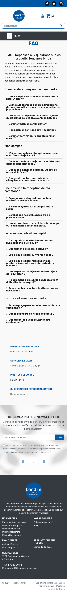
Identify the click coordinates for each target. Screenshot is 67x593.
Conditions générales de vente (50, 583)
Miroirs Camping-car (12, 525)
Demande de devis (43, 547)
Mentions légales (47, 586)
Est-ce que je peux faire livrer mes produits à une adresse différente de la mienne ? (30, 263)
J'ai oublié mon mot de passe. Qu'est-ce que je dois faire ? (31, 171)
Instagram (61, 3)
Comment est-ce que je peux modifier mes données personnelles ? (33, 162)
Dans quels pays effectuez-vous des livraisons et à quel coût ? (29, 241)
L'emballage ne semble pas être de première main (28, 216)
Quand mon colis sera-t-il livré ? (28, 248)
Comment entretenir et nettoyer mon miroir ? (30, 137)
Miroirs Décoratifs (11, 532)
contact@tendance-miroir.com (22, 568)
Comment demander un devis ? (28, 124)
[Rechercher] (33, 26)
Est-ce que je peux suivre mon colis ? (31, 254)
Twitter (54, 3)
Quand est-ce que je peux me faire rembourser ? (28, 321)
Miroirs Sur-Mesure (11, 535)
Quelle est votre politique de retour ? (31, 313)
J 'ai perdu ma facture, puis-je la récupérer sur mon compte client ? (27, 179)
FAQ (36, 525)
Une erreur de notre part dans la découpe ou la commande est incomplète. (32, 224)
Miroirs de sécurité (11, 528)
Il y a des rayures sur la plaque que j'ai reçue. (30, 207)
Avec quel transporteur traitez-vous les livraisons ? (32, 289)
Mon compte (8, 547)
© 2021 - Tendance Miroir (14, 583)
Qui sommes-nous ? (44, 522)
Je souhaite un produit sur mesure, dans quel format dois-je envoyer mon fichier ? (32, 116)
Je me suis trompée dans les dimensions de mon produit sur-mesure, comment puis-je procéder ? (33, 107)
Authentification (10, 544)
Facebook (47, 3)
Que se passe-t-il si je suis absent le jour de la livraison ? (31, 272)
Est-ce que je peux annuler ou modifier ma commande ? (33, 306)
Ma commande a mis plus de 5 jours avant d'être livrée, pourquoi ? (32, 281)
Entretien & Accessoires (14, 522)
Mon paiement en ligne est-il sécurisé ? (32, 130)
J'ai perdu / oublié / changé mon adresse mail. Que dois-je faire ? (32, 154)
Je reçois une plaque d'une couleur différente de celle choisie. (28, 199)
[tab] (33, 98)
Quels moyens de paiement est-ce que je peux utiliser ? (32, 97)
